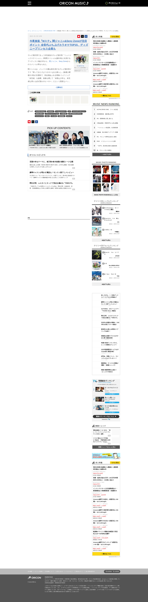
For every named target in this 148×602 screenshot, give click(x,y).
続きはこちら (106, 95)
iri (69, 111)
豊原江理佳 (39, 113)
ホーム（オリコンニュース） (35, 30)
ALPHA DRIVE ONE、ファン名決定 (107, 109)
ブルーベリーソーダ (52, 113)
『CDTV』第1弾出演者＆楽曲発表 (107, 146)
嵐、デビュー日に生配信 (104, 150)
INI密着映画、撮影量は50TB (105, 114)
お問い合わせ (59, 571)
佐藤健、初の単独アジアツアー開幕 (107, 132)
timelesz (50, 111)
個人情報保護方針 (90, 571)
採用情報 (109, 571)
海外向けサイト (79, 571)
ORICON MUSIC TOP (49, 30)
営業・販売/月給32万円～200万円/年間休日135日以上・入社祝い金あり (105, 53)
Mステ (69, 116)
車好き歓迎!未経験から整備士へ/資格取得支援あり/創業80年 (105, 42)
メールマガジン (69, 571)
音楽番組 (61, 116)
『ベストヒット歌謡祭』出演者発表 (107, 127)
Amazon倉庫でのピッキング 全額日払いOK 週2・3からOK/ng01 (105, 543)
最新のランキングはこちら (105, 416)
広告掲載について (49, 571)
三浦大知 (63, 113)
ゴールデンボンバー (79, 111)
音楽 (47, 116)
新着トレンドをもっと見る (106, 447)
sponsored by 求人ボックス (114, 98)
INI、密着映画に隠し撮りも (105, 118)
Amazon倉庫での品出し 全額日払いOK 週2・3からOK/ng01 (105, 74)
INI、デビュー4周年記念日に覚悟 (106, 136)
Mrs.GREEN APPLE (75, 113)
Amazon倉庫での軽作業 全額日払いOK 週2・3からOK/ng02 (105, 85)
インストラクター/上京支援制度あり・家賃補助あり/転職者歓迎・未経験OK (105, 64)
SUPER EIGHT (40, 111)
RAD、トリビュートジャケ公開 (106, 141)
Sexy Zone (63, 61)
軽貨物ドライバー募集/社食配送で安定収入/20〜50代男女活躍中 (105, 532)
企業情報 (116, 571)
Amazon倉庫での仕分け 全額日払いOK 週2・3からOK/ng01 (105, 522)
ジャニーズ (39, 116)
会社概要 (30, 571)
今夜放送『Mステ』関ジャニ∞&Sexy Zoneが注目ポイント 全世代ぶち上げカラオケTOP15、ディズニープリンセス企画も (59, 45)
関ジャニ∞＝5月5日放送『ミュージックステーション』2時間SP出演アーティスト (81, 68)
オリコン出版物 (38, 571)
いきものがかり (61, 111)
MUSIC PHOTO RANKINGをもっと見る (106, 195)
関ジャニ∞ (53, 61)
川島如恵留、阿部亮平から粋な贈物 (107, 123)
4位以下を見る (106, 240)
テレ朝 (54, 116)
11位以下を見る (106, 154)
